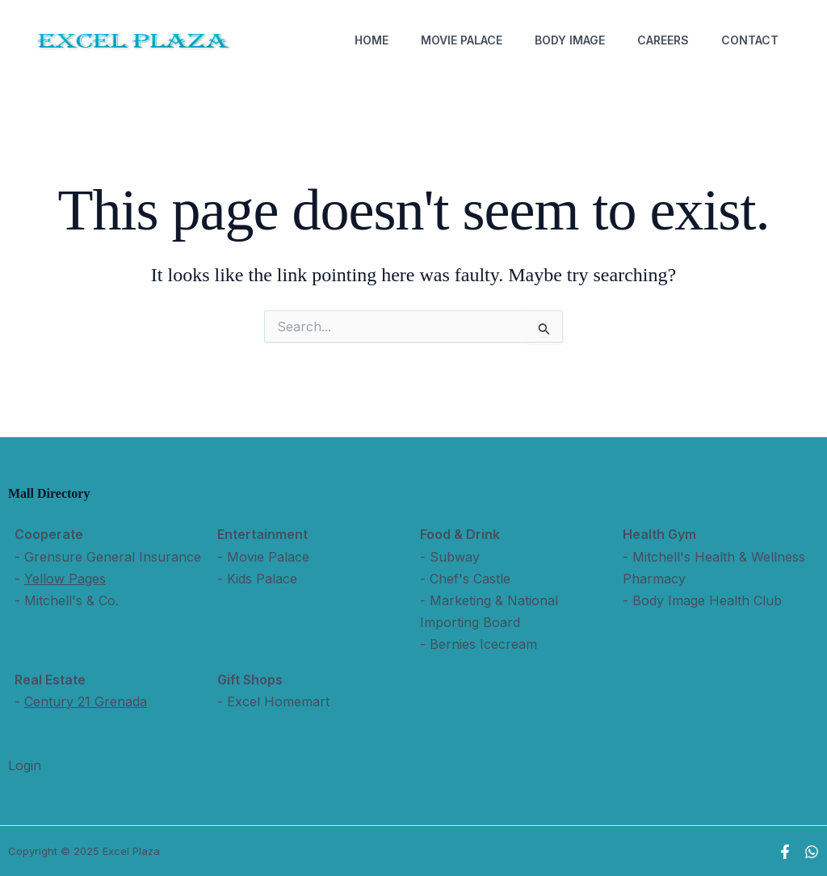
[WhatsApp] (811, 851)
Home (371, 40)
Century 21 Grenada (85, 701)
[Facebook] (785, 851)
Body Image (570, 40)
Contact (750, 40)
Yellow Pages (65, 579)
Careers (663, 40)
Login (24, 765)
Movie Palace (461, 40)
